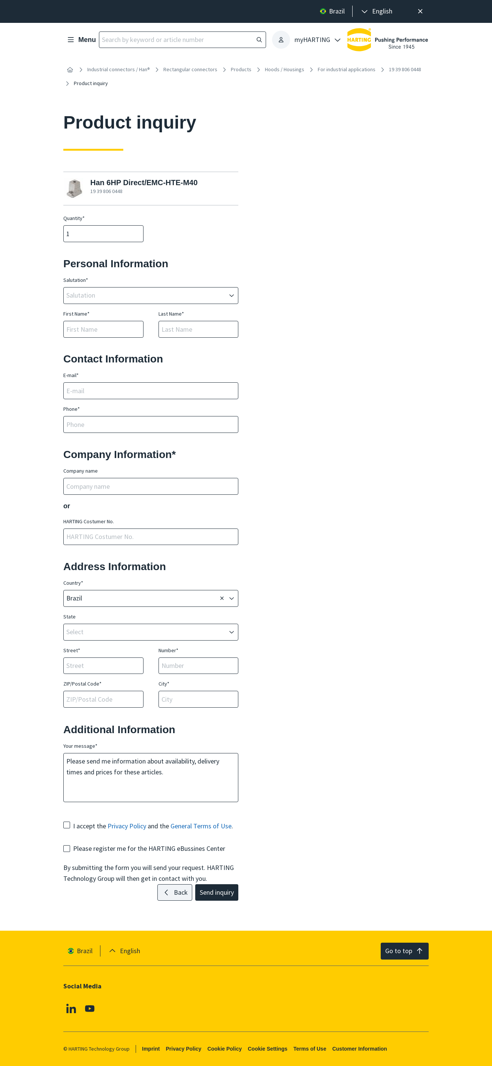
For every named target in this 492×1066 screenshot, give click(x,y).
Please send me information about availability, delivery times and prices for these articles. (150, 777)
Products (241, 69)
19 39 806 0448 (405, 69)
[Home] (70, 69)
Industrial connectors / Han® (118, 69)
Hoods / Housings (284, 69)
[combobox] (145, 295)
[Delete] (222, 598)
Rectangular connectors (190, 69)
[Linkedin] (71, 1009)
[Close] (420, 11)
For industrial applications (346, 69)
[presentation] (376, 11)
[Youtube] (90, 1009)
